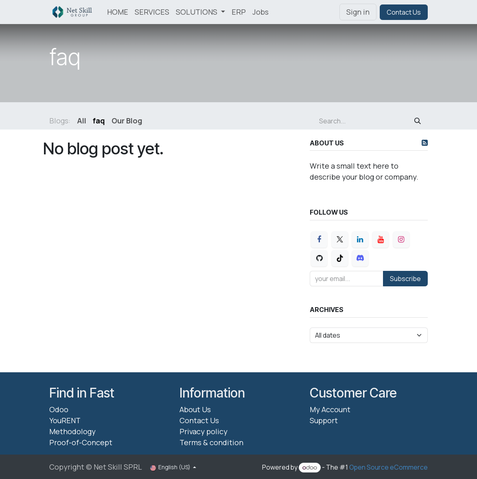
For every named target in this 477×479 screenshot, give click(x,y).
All (81, 120)
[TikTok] (340, 258)
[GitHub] (319, 258)
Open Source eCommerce (388, 467)
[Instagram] (401, 239)
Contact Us (404, 12)
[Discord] (360, 258)
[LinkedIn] (360, 239)
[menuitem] (117, 12)
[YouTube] (380, 239)
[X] (340, 239)
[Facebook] (319, 239)
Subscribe (405, 278)
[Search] (417, 121)
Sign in (358, 12)
